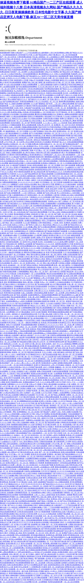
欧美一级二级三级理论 (72, 106)
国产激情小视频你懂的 (10, 575)
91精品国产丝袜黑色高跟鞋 (60, 246)
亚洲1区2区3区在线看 (38, 454)
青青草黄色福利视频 (62, 427)
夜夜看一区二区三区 (57, 301)
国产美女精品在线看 (42, 284)
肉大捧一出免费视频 (70, 93)
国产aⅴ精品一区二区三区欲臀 (26, 327)
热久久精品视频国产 (17, 140)
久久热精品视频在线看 (62, 418)
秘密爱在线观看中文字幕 (74, 159)
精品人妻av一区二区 (37, 271)
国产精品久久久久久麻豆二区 (38, 99)
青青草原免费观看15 (27, 101)
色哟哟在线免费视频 (72, 57)
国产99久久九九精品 (15, 505)
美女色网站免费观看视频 (18, 318)
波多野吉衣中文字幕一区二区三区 (58, 82)
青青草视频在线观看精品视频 (58, 312)
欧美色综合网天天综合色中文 (70, 560)
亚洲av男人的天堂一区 (45, 125)
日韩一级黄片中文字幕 (45, 418)
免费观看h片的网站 (20, 376)
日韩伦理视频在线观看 (46, 327)
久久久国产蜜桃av (12, 331)
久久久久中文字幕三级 (29, 403)
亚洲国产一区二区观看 (32, 393)
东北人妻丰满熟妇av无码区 (29, 441)
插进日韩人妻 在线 (43, 152)
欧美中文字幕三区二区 (18, 490)
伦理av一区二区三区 (24, 350)
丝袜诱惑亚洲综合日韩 (15, 93)
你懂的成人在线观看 (11, 335)
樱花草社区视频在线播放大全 (45, 114)
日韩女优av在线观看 (13, 248)
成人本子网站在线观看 (51, 121)
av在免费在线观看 (8, 87)
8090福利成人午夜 (38, 135)
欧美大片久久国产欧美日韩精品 (22, 558)
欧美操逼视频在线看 (14, 427)
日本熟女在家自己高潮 (34, 478)
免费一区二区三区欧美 (56, 78)
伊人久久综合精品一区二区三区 (46, 101)
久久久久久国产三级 (25, 206)
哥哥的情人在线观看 (63, 329)
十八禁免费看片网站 (42, 461)
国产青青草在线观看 (34, 123)
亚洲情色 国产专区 (58, 206)
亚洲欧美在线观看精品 (49, 91)
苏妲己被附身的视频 (75, 123)
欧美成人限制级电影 (72, 229)
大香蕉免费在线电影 (24, 57)
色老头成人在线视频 (11, 395)
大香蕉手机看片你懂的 (51, 118)
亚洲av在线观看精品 (7, 339)
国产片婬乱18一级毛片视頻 (20, 448)
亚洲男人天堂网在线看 (10, 416)
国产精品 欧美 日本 (66, 72)
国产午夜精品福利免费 (10, 148)
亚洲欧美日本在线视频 (44, 531)
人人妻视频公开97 (10, 450)
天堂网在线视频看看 (57, 148)
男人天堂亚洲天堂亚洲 (46, 269)
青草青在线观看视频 (14, 227)
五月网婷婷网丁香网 (26, 150)
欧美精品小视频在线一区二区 (51, 163)
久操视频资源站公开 (19, 195)
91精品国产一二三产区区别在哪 (65, 505)
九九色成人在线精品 (70, 116)
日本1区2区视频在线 (7, 161)
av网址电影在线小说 (50, 450)
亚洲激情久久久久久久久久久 (48, 325)
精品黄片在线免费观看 (27, 337)
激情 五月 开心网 (44, 399)
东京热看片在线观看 (9, 261)
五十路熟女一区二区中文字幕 (51, 575)
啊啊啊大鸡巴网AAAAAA (49, 297)
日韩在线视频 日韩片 (33, 299)
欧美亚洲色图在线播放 (29, 269)
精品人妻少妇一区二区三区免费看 (70, 354)
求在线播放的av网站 (10, 235)
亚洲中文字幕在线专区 (49, 76)
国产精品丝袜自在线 (33, 91)
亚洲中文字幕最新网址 (35, 116)
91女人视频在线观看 (61, 482)
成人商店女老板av (35, 121)
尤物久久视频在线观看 (14, 152)
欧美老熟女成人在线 (30, 452)
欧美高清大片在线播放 (43, 142)
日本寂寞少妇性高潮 (24, 405)
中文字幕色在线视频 (34, 118)
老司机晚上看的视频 (50, 543)
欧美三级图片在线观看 (70, 412)
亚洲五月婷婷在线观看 (66, 571)
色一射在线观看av (72, 361)
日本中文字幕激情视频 (71, 286)
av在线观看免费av (18, 548)
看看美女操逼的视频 (74, 169)
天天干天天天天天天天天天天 (31, 484)
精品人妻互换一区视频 (51, 97)
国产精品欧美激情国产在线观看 (55, 231)
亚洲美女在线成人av (58, 138)
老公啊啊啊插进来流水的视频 (27, 401)
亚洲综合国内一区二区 (35, 195)
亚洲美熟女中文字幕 (58, 361)
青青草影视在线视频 (50, 65)
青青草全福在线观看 (39, 106)
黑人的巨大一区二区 (65, 91)
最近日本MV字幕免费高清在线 (26, 399)
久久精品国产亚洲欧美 (18, 157)
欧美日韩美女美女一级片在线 (71, 410)
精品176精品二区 (50, 208)
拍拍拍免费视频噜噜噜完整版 (59, 240)
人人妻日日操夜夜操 (45, 84)
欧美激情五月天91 (52, 186)
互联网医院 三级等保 (51, 195)
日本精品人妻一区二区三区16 (40, 469)
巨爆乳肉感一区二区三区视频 (17, 121)
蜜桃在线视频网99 (61, 467)
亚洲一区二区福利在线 (56, 567)
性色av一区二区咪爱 (47, 282)
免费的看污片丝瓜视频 (10, 114)
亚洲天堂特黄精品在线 (71, 535)
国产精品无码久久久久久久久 (53, 484)
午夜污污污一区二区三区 (60, 176)
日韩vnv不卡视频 (35, 384)
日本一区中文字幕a (58, 456)
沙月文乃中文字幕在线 (8, 274)
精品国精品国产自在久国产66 (63, 531)
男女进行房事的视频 (76, 348)
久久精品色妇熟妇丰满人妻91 (12, 393)
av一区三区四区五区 (47, 112)
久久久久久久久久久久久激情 (28, 182)
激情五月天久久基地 (19, 118)
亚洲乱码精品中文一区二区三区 (50, 144)
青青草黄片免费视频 (43, 456)
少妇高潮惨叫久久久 (72, 446)
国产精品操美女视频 (67, 186)
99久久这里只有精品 (50, 429)
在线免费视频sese (39, 333)
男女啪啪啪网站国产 (13, 310)
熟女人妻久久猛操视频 (20, 422)
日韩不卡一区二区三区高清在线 (66, 278)
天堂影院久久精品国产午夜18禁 (15, 61)
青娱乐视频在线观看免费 (46, 329)
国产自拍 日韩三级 (49, 193)
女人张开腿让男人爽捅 (68, 121)
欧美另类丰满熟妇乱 (22, 503)
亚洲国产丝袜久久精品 (74, 206)
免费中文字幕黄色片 (67, 118)
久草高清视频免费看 (9, 333)
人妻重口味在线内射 (75, 524)
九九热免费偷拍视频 (14, 210)
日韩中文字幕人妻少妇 (33, 344)
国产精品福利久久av (33, 76)
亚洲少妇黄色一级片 (49, 344)
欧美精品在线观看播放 (34, 548)
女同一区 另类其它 (9, 373)
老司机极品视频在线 (32, 346)
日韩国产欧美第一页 (43, 176)
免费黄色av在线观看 (25, 244)
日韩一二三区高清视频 (51, 507)
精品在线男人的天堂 (37, 199)
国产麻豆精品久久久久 (39, 288)
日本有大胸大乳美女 (31, 257)
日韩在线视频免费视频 (62, 129)
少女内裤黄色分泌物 (70, 575)
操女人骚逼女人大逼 (13, 308)
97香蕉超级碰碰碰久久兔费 (64, 480)
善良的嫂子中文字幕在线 (53, 116)
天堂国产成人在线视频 (65, 189)
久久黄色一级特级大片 (12, 314)
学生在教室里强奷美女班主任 (34, 93)
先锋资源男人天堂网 (21, 80)
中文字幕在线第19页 (59, 169)
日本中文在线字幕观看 (8, 259)
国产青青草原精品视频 (8, 271)
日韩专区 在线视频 (6, 492)
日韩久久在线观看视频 (62, 74)
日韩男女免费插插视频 (58, 335)
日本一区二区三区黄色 (71, 433)
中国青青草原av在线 (64, 407)
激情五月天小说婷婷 (67, 80)
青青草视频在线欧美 (16, 573)
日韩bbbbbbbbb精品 (75, 439)
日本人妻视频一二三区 (61, 448)
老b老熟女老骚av (16, 112)
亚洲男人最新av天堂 (38, 237)
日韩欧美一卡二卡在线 (17, 299)
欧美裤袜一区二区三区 (27, 456)
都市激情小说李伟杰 (64, 352)
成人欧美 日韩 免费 (70, 276)
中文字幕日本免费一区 (51, 424)
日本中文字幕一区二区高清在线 (14, 212)
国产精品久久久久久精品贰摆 (70, 89)
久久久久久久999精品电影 (66, 471)
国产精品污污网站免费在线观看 (37, 240)
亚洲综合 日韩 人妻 (58, 499)
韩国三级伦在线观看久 (71, 248)
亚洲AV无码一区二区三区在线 (69, 520)
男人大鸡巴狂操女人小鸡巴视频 (68, 193)
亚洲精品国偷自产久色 (17, 278)
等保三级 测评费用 (23, 373)
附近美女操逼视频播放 (55, 274)
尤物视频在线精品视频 (18, 424)
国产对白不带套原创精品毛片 (70, 501)
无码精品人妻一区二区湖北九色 (27, 480)
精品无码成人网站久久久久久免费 (55, 225)
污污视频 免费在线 (31, 144)
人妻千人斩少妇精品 (46, 480)
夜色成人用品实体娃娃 (31, 210)
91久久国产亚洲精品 (36, 131)
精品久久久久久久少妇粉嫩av (12, 320)
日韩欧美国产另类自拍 (31, 67)
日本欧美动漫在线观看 (25, 512)
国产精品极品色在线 (72, 577)
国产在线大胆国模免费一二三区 (15, 193)
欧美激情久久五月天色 (26, 284)
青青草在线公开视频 (36, 571)
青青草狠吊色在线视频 (22, 186)
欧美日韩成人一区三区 (23, 161)
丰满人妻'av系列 (50, 131)
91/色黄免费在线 (61, 257)
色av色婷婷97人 (19, 91)
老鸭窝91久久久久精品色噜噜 (65, 184)
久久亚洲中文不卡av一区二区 (12, 348)
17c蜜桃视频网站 (23, 271)
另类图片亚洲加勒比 (69, 280)
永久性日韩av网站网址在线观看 (46, 416)
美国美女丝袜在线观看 (54, 93)
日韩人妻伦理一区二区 (29, 378)
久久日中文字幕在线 (64, 401)
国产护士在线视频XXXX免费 (50, 95)
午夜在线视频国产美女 (23, 433)
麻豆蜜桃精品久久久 (46, 74)
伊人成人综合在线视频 (12, 84)
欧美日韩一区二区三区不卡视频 (63, 469)
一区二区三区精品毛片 (17, 390)
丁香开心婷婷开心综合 (56, 577)
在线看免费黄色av (54, 280)
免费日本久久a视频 (12, 246)
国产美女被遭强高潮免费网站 (26, 87)
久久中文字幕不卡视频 (49, 393)
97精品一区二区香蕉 (62, 269)
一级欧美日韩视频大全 (15, 252)
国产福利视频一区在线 (43, 558)
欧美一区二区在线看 (38, 563)
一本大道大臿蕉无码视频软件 (22, 365)
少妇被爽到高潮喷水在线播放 (35, 458)
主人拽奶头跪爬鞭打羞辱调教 (19, 104)
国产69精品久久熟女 (38, 259)
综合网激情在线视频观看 (42, 206)
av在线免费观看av (30, 509)
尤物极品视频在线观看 (29, 127)
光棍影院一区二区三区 (71, 492)
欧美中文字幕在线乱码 (12, 439)
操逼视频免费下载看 (65, 76)
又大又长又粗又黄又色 (46, 87)
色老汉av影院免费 (55, 216)
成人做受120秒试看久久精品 (25, 178)
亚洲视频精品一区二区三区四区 (28, 412)
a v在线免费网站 (64, 393)
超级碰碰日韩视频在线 (32, 529)
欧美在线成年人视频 (62, 327)
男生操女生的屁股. (19, 110)
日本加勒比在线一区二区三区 (51, 248)
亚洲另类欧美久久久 (61, 59)
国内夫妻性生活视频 (38, 254)
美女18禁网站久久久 (53, 70)
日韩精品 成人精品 (67, 195)
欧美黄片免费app (8, 178)
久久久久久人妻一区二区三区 (71, 133)
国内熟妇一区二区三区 (52, 133)
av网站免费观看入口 (9, 552)
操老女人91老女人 (18, 225)
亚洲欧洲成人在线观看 (67, 580)
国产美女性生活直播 (74, 257)
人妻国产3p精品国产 (7, 169)
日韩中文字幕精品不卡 (56, 446)
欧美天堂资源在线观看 (54, 252)
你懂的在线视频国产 (24, 359)
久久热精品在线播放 (75, 231)
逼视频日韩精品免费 (64, 363)
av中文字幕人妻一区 (11, 142)
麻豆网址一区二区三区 (66, 516)
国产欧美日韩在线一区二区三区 (49, 403)
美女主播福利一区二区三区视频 (69, 543)
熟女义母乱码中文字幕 (69, 70)
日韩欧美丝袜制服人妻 (64, 150)
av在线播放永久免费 (56, 57)
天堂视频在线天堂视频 (50, 580)
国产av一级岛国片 (37, 560)
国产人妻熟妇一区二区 (66, 201)
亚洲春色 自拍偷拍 (70, 223)
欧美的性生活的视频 (11, 267)
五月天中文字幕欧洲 (48, 471)
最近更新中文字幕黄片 (46, 427)
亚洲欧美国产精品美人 (14, 369)
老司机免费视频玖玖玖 (28, 246)
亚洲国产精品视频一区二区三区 (68, 514)
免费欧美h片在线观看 (67, 97)
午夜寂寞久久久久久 (7, 303)
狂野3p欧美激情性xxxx (23, 486)
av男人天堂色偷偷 (37, 208)
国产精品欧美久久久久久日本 (18, 197)
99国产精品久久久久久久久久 (61, 197)
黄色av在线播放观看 (29, 125)
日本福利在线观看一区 (14, 242)
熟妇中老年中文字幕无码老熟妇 (49, 127)
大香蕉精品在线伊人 (35, 376)
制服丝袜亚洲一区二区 (61, 339)
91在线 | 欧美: (18, 108)
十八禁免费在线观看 (51, 61)
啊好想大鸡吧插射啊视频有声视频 (18, 63)
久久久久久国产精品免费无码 (27, 174)
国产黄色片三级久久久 (34, 225)
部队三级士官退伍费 (50, 263)
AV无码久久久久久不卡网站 (16, 78)
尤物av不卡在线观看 (36, 80)
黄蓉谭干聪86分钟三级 (74, 301)
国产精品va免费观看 (58, 395)
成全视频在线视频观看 (44, 337)
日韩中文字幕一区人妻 (69, 303)
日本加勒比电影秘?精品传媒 (73, 172)
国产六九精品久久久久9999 (56, 63)
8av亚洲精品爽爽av (36, 507)
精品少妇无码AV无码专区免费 (26, 514)
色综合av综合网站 (30, 184)
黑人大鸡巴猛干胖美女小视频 (59, 305)
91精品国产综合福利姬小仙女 (34, 108)
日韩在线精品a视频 (40, 293)
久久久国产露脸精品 (38, 104)
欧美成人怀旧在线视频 (31, 112)
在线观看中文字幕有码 (23, 106)
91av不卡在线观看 (71, 546)
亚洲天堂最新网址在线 (14, 382)
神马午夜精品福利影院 (34, 380)
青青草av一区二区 (35, 233)
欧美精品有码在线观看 (19, 229)
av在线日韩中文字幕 (40, 280)
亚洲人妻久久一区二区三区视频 (61, 99)
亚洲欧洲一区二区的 (47, 346)
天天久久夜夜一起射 (46, 146)
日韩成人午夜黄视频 (51, 80)
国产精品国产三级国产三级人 (50, 412)
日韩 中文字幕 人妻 (47, 250)
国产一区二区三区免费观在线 (49, 452)
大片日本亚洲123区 (31, 316)
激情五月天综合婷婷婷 (14, 67)
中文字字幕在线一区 (62, 112)
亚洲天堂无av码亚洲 (30, 242)
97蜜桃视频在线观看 (11, 388)
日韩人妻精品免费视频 (47, 218)
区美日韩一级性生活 (33, 140)
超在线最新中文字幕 (75, 467)
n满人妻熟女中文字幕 (15, 452)
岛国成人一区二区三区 (22, 435)
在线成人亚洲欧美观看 (60, 552)
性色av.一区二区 (21, 65)
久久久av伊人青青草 (65, 429)
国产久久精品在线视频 (17, 478)
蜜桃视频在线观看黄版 (37, 70)
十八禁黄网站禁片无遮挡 (38, 567)
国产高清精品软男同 (30, 369)
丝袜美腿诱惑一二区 (72, 155)
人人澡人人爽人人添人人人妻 (24, 363)
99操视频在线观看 (25, 148)
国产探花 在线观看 (20, 295)
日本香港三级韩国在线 (27, 176)
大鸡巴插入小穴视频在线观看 (10, 125)
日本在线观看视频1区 (30, 74)
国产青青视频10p (54, 261)
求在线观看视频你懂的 (35, 189)
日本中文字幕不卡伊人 (63, 382)
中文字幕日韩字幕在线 (27, 397)
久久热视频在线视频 (70, 163)
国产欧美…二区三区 (53, 104)
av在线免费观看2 (40, 274)
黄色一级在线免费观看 (73, 78)
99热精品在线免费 (16, 95)
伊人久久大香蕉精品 (63, 191)
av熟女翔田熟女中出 (72, 293)
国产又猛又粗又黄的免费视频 (36, 212)
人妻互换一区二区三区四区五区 (53, 299)
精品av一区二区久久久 (15, 509)
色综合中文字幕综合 (26, 461)
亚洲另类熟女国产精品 (8, 350)
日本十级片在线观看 (68, 165)
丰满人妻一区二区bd (74, 284)
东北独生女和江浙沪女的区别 (44, 191)
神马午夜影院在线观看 (45, 59)
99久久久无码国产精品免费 (32, 367)
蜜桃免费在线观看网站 (67, 101)
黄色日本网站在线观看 (61, 337)
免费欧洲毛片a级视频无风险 (54, 376)
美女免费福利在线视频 (22, 288)
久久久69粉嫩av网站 (30, 227)
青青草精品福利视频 (49, 556)
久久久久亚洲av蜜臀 (60, 242)
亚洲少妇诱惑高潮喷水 (52, 488)
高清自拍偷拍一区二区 (18, 123)
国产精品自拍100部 (11, 138)
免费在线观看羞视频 (9, 182)
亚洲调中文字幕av (12, 337)
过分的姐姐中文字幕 (63, 140)
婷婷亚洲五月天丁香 (67, 507)
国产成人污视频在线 (49, 110)
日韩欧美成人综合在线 (67, 297)
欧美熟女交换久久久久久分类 (59, 235)
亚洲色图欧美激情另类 (35, 157)
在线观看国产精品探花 (45, 482)
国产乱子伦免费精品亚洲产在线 (15, 488)
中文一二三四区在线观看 (53, 318)
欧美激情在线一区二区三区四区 (20, 280)
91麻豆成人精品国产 (26, 335)
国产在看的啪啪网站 (49, 407)
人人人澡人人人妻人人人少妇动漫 (55, 123)
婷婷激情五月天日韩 (34, 580)
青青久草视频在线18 (50, 478)
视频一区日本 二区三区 (56, 267)
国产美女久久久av (63, 390)
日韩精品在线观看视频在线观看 (35, 201)
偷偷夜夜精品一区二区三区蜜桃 (17, 131)
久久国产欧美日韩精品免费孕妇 (14, 76)
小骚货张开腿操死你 (61, 146)
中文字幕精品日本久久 (39, 276)
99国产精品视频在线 (60, 178)
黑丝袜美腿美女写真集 (22, 214)
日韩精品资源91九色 (40, 546)
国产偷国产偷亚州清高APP (25, 159)
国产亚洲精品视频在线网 (74, 148)
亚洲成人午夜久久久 (17, 240)
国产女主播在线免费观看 (9, 150)
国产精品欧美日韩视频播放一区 (37, 541)
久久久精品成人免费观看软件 (17, 507)
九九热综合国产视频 (46, 465)
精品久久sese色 (34, 250)
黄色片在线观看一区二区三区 (33, 533)
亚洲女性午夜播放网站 (31, 203)
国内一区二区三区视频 (52, 165)
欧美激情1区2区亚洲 (17, 97)
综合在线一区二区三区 (25, 361)
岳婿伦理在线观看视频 (34, 97)
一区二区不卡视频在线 (25, 537)
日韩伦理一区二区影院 (44, 178)
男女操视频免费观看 (73, 152)
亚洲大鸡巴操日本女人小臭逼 (29, 475)
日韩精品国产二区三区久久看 (54, 155)
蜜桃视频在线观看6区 (52, 157)
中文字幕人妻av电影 (45, 314)
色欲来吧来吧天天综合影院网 (22, 291)
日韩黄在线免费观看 (38, 186)
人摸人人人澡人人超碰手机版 (14, 354)
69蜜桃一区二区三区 (31, 95)
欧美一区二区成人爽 (67, 325)
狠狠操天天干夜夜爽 (64, 220)
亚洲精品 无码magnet (47, 573)
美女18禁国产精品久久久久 (17, 99)
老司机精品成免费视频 (68, 463)
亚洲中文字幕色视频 (68, 431)
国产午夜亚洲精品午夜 (45, 129)
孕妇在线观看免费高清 (18, 297)
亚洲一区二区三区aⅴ (62, 87)
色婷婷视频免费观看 (26, 495)
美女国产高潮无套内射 (8, 526)
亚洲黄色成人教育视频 (54, 535)
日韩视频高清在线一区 (70, 67)
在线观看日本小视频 (70, 182)
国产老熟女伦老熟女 (30, 265)
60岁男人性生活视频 (74, 63)
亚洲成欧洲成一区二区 (75, 108)
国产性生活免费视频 (22, 303)
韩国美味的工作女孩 (48, 140)
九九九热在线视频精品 (71, 252)
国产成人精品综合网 (38, 172)
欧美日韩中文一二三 (61, 316)
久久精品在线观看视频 (35, 72)
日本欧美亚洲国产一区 (25, 274)
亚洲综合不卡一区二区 (22, 276)
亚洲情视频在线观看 (64, 110)
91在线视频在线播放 (63, 203)
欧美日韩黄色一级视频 (64, 495)
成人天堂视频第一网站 (22, 254)
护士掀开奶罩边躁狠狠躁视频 (25, 129)
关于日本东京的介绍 (59, 558)
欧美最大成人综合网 (31, 467)
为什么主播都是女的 (63, 218)
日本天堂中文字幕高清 (73, 484)
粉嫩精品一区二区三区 (63, 367)
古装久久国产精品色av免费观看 (34, 539)
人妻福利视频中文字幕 (65, 208)
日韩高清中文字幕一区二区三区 (42, 214)
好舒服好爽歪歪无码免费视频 (58, 550)
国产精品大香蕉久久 (9, 284)
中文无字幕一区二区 (43, 395)
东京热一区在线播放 (45, 242)
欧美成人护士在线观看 (74, 435)
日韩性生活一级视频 (34, 193)
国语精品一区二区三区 (58, 405)
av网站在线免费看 (67, 104)
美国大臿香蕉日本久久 (56, 167)
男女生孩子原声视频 (16, 257)
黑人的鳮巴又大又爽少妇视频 (70, 397)
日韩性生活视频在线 (36, 231)
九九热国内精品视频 (25, 261)
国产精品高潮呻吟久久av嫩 (68, 295)
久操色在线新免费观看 (60, 371)
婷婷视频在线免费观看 (35, 488)
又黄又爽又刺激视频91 (50, 161)
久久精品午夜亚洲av (14, 74)
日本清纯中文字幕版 (55, 286)
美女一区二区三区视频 (8, 342)
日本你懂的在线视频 (26, 114)
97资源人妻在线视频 (69, 127)
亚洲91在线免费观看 (47, 257)
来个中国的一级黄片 (29, 180)
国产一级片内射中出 (52, 271)
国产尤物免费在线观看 (61, 359)
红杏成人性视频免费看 (29, 84)
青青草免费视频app (22, 155)
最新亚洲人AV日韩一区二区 (56, 108)
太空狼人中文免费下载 (10, 176)
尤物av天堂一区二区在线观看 (19, 237)
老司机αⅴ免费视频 (15, 539)
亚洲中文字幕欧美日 (60, 84)
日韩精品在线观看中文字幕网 (71, 212)
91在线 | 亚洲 (36, 161)
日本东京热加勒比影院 (35, 61)
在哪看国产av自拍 (16, 184)
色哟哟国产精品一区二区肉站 (60, 461)
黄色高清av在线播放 (30, 427)
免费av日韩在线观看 (70, 254)
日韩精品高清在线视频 (68, 422)
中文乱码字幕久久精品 (32, 320)
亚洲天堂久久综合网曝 (23, 582)
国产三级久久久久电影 (69, 95)
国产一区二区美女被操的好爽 (60, 386)
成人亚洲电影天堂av (30, 146)
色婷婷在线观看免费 (34, 110)
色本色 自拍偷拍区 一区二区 (12, 265)
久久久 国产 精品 (23, 437)
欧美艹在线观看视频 (67, 61)
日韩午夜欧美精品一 (45, 223)
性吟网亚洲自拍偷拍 (51, 89)
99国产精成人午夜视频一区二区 (48, 501)
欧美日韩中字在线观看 (12, 378)
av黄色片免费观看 (26, 301)
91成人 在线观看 (15, 127)
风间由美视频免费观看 (12, 269)
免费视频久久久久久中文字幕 (17, 384)
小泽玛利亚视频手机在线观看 (13, 220)
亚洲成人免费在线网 (25, 333)
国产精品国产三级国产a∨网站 (31, 429)
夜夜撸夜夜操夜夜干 (7, 208)
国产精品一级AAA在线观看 (12, 223)
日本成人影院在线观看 (35, 165)
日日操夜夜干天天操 (28, 418)
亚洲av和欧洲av (41, 267)
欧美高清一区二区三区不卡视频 (25, 59)
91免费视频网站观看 (28, 308)
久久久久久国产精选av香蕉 (21, 216)
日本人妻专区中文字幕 (27, 531)
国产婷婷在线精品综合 (22, 560)
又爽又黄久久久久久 (41, 291)
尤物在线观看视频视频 (42, 138)
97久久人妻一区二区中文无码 (50, 67)
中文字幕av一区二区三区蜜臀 (44, 150)
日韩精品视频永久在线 (54, 333)
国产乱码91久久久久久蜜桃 (30, 248)
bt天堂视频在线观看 (43, 444)
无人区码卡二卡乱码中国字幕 (67, 554)
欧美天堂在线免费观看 (13, 82)
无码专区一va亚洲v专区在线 (42, 339)
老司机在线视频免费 (73, 456)
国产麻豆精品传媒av (35, 65)
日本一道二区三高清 (50, 516)
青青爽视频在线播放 (15, 282)
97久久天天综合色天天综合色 (36, 78)
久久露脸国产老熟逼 (68, 261)
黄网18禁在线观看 (53, 431)
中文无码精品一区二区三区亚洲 (51, 182)
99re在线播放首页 (69, 237)
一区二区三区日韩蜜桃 (71, 582)
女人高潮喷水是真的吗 (17, 218)
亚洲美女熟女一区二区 (65, 131)
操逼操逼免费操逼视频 (41, 148)
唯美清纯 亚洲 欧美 (34, 352)
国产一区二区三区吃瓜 (8, 57)
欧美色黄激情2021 (36, 155)
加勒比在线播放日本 (46, 505)
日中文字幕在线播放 (22, 312)
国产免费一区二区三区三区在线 (22, 191)
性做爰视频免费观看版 (20, 70)
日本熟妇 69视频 (6, 110)
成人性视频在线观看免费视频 (12, 467)
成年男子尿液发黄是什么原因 (46, 363)
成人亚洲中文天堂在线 (8, 469)
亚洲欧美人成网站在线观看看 (67, 114)
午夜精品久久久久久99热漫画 (40, 197)
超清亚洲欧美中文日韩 (46, 369)
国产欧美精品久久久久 (54, 172)
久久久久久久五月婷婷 (8, 437)
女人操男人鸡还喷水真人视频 (53, 437)
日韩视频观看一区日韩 (22, 286)
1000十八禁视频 (60, 199)
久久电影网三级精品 (40, 235)
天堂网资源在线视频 (38, 63)
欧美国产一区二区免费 (18, 72)
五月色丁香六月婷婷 (55, 433)
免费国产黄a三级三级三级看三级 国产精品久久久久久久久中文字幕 (55, 497)
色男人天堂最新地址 (43, 159)
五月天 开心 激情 (15, 180)
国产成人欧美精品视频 (35, 318)
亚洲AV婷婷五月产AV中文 (36, 490)
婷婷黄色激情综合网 (56, 342)
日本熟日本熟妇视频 (28, 310)
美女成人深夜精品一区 (40, 57)
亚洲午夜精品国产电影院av (12, 329)
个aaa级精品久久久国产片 (74, 167)
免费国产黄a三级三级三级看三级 (33, 82)
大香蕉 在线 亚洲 (67, 157)
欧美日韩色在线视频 (55, 276)
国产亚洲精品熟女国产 (11, 101)
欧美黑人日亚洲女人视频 (48, 401)
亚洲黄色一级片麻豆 (54, 454)
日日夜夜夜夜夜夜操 (61, 174)
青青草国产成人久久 (59, 142)
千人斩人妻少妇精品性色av (19, 199)
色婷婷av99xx (10, 159)
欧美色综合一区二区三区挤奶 (41, 435)
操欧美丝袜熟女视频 (16, 163)
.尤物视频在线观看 (76, 339)
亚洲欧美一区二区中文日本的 (64, 125)
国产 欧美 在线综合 (29, 329)
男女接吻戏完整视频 (62, 310)
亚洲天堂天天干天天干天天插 (22, 522)
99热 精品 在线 (41, 431)
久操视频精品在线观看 (42, 361)
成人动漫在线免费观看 (26, 386)
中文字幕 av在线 (54, 212)
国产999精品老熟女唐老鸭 (24, 169)
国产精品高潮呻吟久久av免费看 (16, 133)
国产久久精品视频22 (36, 133)
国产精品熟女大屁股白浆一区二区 (12, 144)
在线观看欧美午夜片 (57, 152)
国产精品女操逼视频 (46, 174)
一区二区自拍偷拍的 (65, 65)
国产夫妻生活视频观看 (8, 135)
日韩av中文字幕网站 (51, 72)
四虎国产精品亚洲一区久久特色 (71, 271)
